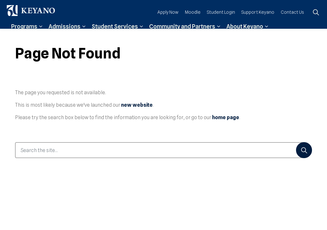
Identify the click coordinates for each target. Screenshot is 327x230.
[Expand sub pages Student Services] (141, 36)
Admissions (64, 36)
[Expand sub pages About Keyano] (266, 36)
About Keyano (244, 36)
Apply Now (168, 21)
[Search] (304, 150)
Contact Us (292, 21)
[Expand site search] (315, 21)
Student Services (115, 36)
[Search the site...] (163, 150)
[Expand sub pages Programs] (40, 36)
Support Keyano (257, 21)
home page (225, 117)
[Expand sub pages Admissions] (83, 36)
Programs (24, 36)
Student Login (221, 21)
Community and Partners (182, 36)
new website (137, 105)
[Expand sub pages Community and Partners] (218, 36)
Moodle (193, 21)
